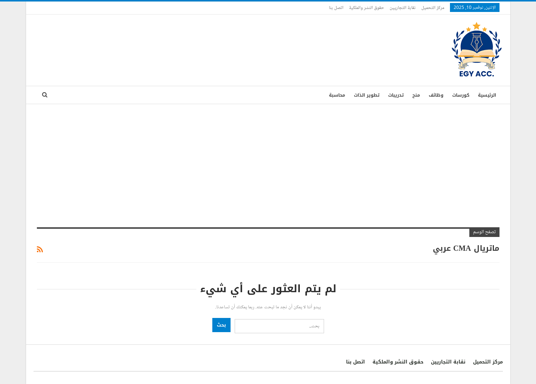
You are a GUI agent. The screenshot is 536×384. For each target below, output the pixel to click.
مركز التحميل (432, 7)
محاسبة (337, 95)
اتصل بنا (336, 7)
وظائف (436, 95)
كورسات (460, 95)
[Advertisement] (268, 160)
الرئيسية (487, 95)
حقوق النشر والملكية (366, 7)
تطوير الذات (367, 95)
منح (416, 95)
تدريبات (396, 95)
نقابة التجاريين (403, 7)
